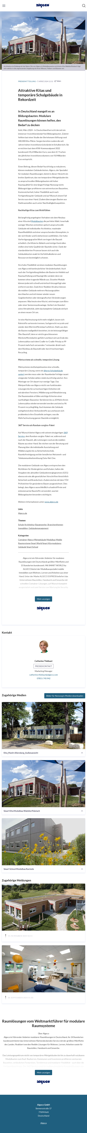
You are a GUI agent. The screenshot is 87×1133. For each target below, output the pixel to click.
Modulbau (51, 539)
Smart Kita (47, 543)
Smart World (36, 543)
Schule (21, 524)
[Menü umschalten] (3, 6)
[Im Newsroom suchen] (84, 6)
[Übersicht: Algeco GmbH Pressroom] (43, 5)
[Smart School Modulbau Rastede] (43, 841)
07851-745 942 (43, 678)
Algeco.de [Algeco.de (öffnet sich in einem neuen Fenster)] (22, 513)
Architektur (29, 524)
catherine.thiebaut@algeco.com (43, 674)
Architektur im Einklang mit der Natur (28, 941)
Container (22, 539)
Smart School (32, 547)
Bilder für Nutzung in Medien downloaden (64, 696)
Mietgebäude (40, 539)
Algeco (30, 539)
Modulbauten (37, 221)
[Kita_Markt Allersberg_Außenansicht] (43, 725)
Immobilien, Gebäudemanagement (33, 528)
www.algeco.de (51, 502)
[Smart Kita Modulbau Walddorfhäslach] (43, 783)
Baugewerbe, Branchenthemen (49, 524)
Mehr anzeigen (43, 599)
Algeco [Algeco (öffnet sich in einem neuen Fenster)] (43, 1123)
